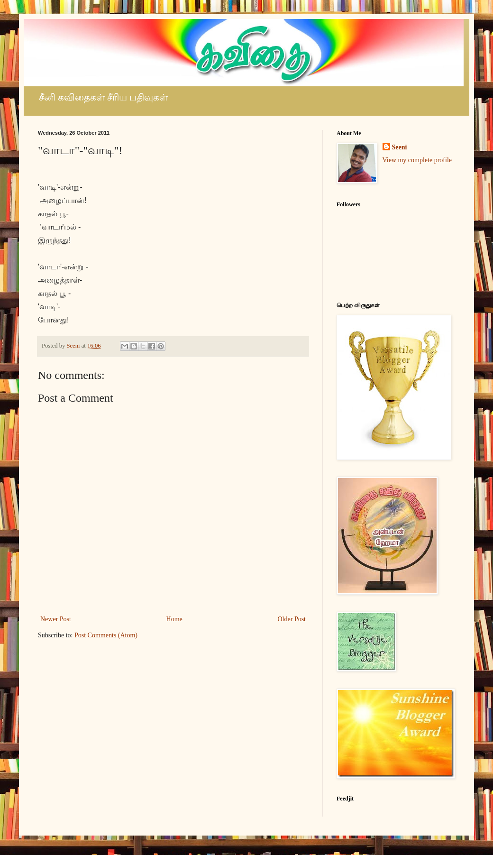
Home (174, 619)
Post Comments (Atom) (105, 635)
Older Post (292, 619)
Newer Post (55, 619)
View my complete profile (417, 160)
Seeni (399, 147)
